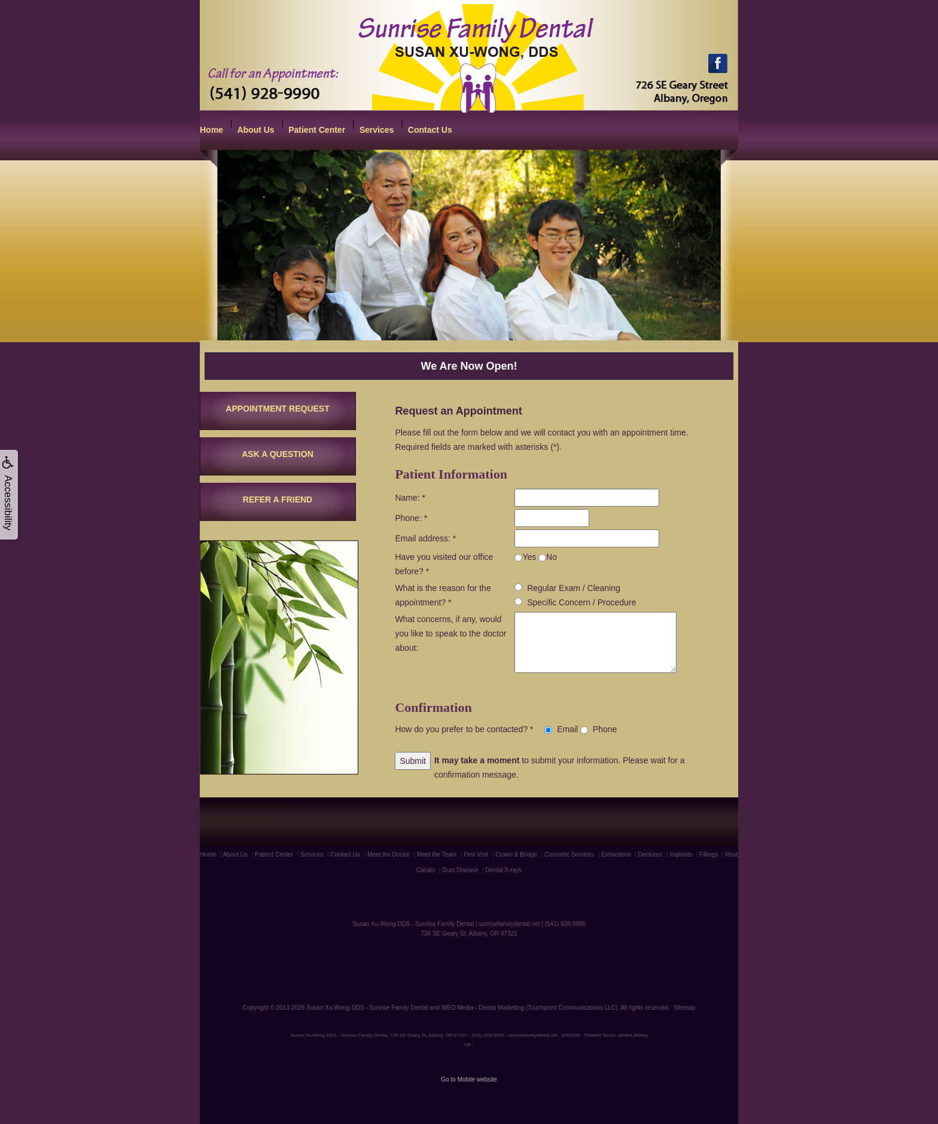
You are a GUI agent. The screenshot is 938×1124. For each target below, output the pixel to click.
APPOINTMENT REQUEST (277, 408)
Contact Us (430, 130)
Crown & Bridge (516, 854)
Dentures (650, 854)
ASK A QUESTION (277, 454)
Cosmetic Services (569, 854)
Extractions (616, 854)
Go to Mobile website (469, 1079)
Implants (680, 854)
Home (211, 130)
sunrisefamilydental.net (509, 924)
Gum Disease (460, 870)
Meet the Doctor (388, 854)
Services (377, 130)
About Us (255, 130)
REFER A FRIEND (277, 499)
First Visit (476, 854)
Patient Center (316, 130)
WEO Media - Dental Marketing (482, 1007)
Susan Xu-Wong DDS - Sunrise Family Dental (367, 1007)
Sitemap (685, 1007)
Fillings (708, 854)
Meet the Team (436, 854)
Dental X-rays (504, 870)
